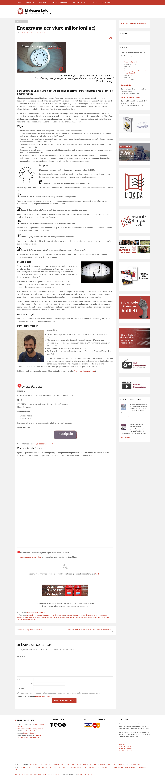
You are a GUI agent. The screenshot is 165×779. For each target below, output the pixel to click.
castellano (33, 764)
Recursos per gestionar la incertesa (30, 629)
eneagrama (20, 617)
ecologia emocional (58, 767)
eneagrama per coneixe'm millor (35, 617)
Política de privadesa (43, 697)
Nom (19, 679)
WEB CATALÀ (141, 23)
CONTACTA (95, 2)
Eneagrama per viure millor (30, 557)
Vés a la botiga (125, 417)
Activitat (21, 22)
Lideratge (111, 764)
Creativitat (122, 764)
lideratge (142, 767)
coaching (68, 615)
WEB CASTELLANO (128, 23)
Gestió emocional (90, 764)
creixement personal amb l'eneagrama (83, 615)
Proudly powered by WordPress (46, 774)
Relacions (42, 612)
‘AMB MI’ (98, 574)
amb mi (35, 612)
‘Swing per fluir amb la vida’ (84, 371)
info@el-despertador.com (42, 444)
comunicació (130, 767)
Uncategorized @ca (57, 764)
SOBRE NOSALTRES (59, 2)
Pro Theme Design (85, 774)
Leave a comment (42, 32)
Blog (79, 764)
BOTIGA (108, 2)
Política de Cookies (125, 746)
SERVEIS (29, 2)
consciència (105, 767)
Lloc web (20, 688)
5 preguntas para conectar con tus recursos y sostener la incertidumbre (90, 629)
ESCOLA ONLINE (79, 2)
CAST (111, 38)
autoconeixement (31, 615)
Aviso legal (122, 744)
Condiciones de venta (125, 751)
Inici (19, 2)
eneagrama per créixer (52, 617)
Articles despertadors (36, 729)
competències (117, 767)
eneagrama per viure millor (88, 617)
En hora (42, 2)
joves (17, 769)
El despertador (37, 10)
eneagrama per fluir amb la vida (70, 617)
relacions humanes (29, 619)
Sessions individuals (29, 733)
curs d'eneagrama (101, 615)
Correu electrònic (24, 684)
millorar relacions (103, 617)
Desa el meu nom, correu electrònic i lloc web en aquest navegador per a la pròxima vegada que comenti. (60, 693)
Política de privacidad (125, 748)
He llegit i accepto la (34, 697)
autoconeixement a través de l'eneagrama (51, 615)
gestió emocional (41, 767)
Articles (43, 764)
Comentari (21, 656)
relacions (20, 619)
